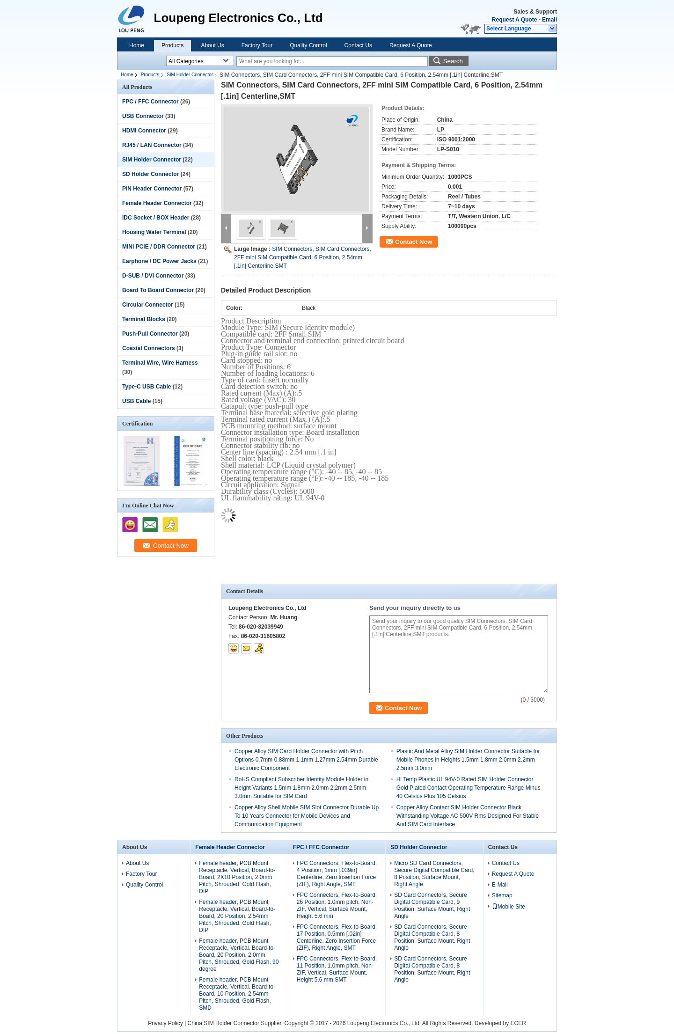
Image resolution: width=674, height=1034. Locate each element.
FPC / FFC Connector (150, 101)
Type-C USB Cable (146, 386)
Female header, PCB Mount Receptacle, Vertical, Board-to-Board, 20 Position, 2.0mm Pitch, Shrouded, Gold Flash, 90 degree (238, 955)
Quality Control (308, 45)
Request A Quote (514, 19)
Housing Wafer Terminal (154, 232)
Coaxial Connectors (148, 348)
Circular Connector (147, 304)
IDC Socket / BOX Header (155, 217)
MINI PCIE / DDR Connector (158, 246)
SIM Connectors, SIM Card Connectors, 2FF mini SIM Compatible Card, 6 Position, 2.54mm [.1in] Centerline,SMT (302, 257)
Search (453, 61)
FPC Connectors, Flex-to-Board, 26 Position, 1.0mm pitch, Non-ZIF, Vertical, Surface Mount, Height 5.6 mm (337, 905)
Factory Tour (257, 45)
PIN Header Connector (152, 188)
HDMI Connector (144, 130)
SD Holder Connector (150, 174)
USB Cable (136, 401)
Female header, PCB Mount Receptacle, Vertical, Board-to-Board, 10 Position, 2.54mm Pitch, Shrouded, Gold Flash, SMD (237, 993)
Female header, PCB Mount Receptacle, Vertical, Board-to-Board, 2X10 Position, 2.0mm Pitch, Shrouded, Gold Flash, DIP (237, 877)
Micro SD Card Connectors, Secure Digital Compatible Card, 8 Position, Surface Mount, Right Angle (434, 873)
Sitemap (502, 895)
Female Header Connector (157, 203)
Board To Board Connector (158, 290)
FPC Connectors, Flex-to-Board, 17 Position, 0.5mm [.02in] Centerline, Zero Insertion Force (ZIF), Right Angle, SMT (337, 937)
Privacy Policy (165, 1023)
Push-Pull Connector (150, 333)
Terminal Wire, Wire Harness (160, 362)
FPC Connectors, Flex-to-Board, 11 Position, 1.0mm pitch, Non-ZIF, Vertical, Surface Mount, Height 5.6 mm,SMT (337, 969)
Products (172, 45)
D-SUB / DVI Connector (152, 275)
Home (136, 45)
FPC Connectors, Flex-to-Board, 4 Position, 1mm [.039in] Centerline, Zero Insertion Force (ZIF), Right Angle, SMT (337, 873)
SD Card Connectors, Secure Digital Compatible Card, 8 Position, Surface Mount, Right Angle (432, 937)
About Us (212, 45)
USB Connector (143, 116)
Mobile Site (508, 906)
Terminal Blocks (143, 319)
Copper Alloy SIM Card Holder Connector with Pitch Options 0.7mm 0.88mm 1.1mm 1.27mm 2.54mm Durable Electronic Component (306, 759)
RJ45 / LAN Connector (152, 145)
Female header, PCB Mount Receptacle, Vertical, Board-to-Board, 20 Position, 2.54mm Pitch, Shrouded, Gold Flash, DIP (237, 916)
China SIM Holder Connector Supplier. (236, 1023)
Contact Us (358, 45)
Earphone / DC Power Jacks (159, 261)
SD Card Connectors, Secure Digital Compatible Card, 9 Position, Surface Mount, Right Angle (432, 905)
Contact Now (413, 241)
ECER (518, 1023)
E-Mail (500, 884)
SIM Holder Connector (190, 74)
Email (549, 19)
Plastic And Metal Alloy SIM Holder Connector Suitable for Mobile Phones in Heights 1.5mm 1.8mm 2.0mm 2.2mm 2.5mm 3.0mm (468, 759)
